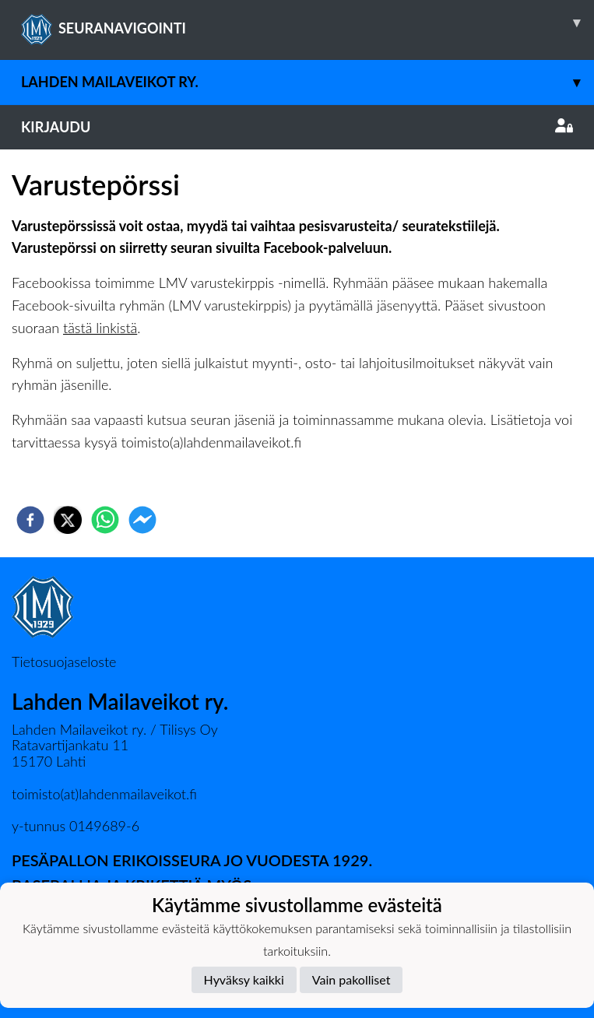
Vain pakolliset (351, 979)
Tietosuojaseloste (64, 661)
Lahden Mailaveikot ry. (307, 82)
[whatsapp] (105, 520)
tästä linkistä (100, 327)
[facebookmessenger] (142, 520)
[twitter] (68, 520)
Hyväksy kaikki (244, 979)
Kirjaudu (297, 126)
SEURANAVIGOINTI (307, 22)
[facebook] (30, 520)
